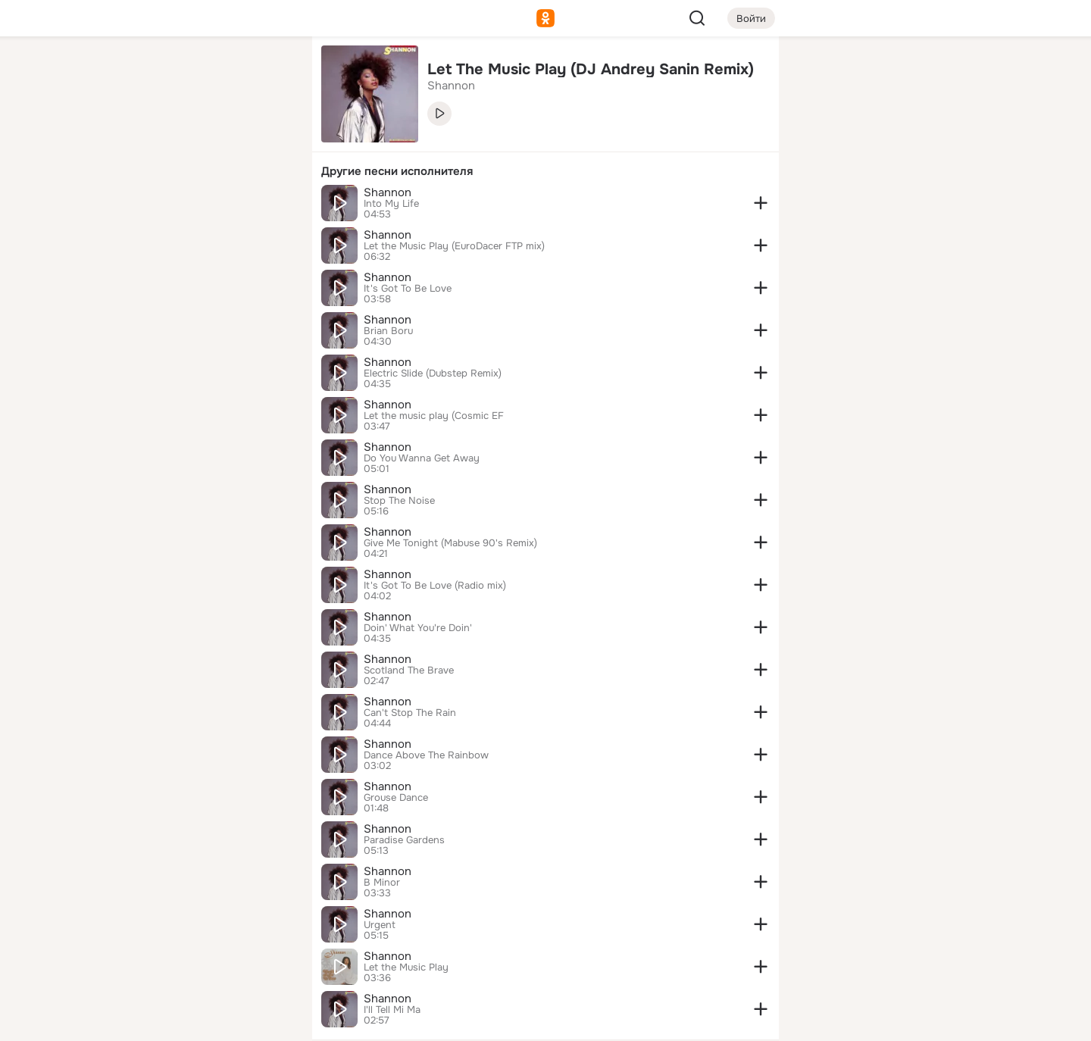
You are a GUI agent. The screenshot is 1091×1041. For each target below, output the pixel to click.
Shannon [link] (451, 85)
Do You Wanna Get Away (422, 458)
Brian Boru (388, 331)
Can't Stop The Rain (410, 713)
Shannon (387, 192)
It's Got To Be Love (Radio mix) (435, 585)
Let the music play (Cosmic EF (434, 416)
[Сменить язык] (200, 956)
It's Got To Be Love (408, 288)
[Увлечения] (200, 72)
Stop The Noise (399, 500)
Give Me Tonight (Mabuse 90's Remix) (450, 543)
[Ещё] (200, 924)
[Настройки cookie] (200, 1021)
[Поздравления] (200, 206)
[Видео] (266, 139)
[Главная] (133, 72)
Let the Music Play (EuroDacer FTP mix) (454, 246)
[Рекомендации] (200, 272)
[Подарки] (133, 206)
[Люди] (200, 139)
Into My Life (391, 204)
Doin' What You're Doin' (418, 628)
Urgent (379, 925)
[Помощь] (133, 272)
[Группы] (266, 72)
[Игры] (266, 206)
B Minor (382, 882)
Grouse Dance (396, 797)
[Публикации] (133, 139)
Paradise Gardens (404, 840)
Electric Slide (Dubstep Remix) (433, 373)
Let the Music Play (406, 967)
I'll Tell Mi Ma (392, 1010)
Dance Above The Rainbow (426, 755)
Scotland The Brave (409, 670)
